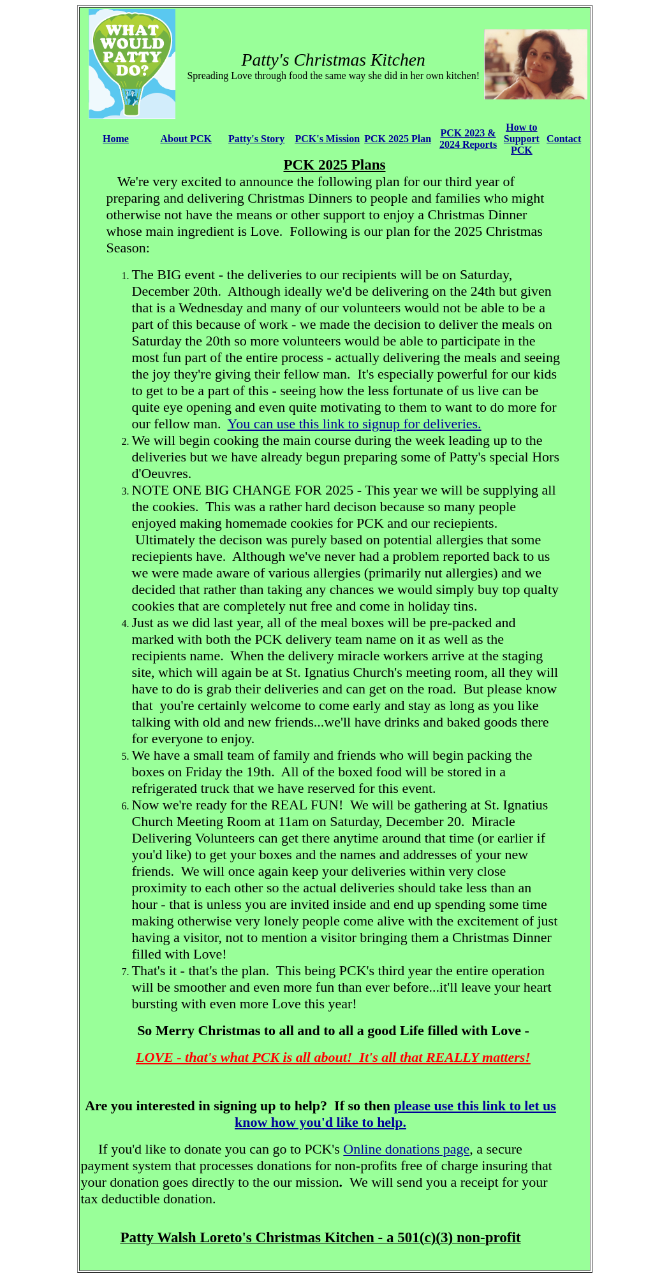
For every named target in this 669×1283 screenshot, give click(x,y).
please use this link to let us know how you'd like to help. (395, 1114)
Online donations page (406, 1149)
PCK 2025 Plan (397, 138)
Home (116, 138)
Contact (564, 138)
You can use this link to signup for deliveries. (355, 423)
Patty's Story (256, 138)
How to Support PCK (522, 139)
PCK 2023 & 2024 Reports (468, 138)
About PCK (185, 138)
